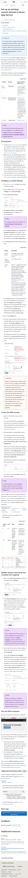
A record (19, 86)
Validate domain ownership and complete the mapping (14, 31)
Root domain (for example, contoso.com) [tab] (5, 510)
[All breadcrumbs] (2, 5)
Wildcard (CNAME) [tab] (24, 509)
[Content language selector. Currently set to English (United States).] (7, 863)
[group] (14, 796)
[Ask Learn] (23, 5)
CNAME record (21, 98)
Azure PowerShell (5, 778)
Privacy (9, 872)
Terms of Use (18, 874)
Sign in (25, 2)
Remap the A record (20, 756)
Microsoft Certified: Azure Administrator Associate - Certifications (13, 849)
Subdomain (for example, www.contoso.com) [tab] (16, 510)
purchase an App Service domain (14, 177)
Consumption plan (5, 502)
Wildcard (4, 120)
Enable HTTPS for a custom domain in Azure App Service (14, 813)
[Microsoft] (14, 2)
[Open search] (21, 2)
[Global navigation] (1, 2)
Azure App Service (5, 57)
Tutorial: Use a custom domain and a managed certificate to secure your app (13, 134)
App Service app (13, 145)
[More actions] (25, 5)
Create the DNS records (7, 29)
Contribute (3, 872)
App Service (12, 5)
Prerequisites (5, 25)
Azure (6, 5)
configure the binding (17, 671)
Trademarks (3, 876)
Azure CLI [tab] (4, 782)
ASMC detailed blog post (9, 51)
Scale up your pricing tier (10, 153)
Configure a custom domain (8, 27)
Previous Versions (12, 869)
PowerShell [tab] (9, 782)
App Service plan (11, 149)
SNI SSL (13, 264)
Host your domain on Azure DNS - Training (11, 839)
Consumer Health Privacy (6, 874)
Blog (19, 869)
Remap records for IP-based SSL (18, 292)
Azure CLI (20, 776)
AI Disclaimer (4, 869)
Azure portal (10, 184)
